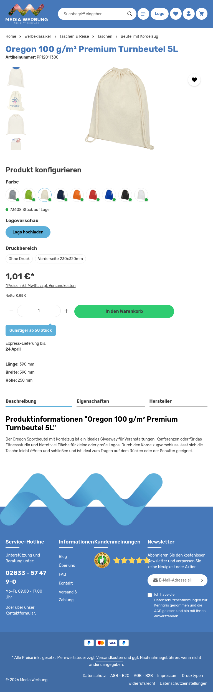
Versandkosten (104, 658)
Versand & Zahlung (68, 596)
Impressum (169, 676)
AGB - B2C (122, 676)
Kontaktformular (19, 613)
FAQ (63, 574)
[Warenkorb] (201, 14)
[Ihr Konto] (188, 14)
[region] (106, 108)
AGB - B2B (145, 676)
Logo (159, 14)
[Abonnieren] (202, 580)
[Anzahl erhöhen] (66, 311)
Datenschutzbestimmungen (176, 600)
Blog (63, 557)
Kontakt (65, 583)
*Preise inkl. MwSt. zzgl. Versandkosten (40, 285)
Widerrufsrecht (146, 683)
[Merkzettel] (175, 14)
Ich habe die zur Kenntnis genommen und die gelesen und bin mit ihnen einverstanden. (179, 605)
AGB (158, 610)
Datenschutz (97, 676)
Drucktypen (193, 676)
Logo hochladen (27, 232)
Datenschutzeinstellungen (185, 683)
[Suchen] (129, 14)
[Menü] (143, 14)
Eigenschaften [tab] (92, 401)
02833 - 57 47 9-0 (24, 577)
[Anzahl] (39, 311)
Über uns (67, 565)
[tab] (39, 402)
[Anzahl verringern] (11, 311)
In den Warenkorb (124, 311)
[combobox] (93, 14)
